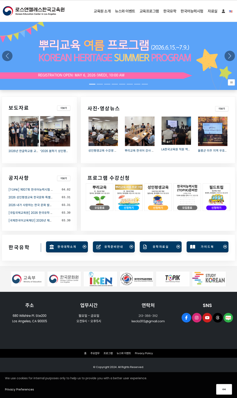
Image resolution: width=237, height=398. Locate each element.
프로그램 (108, 353)
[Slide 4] (122, 84)
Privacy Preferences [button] (19, 394)
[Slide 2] (107, 84)
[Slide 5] (130, 84)
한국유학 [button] (169, 11)
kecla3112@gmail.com (148, 321)
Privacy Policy (146, 353)
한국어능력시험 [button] (192, 11)
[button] (223, 11)
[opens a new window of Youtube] (207, 318)
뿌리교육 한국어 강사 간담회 (142, 151)
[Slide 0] (92, 84)
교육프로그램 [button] (149, 11)
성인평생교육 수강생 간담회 (105, 151)
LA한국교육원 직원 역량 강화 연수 (182, 149)
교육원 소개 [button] (102, 11)
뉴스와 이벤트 (125, 353)
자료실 (212, 11)
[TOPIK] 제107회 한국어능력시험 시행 (32, 190)
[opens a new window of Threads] (218, 318)
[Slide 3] (115, 84)
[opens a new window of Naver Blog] (229, 318)
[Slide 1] (100, 84)
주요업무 (94, 353)
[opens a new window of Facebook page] (186, 318)
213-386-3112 (148, 316)
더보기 (64, 108)
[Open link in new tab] (67, 246)
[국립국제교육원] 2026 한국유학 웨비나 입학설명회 (41, 213)
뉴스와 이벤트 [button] (125, 11)
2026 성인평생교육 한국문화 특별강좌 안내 (35, 197)
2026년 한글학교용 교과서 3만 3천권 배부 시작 (38, 151)
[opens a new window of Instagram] (196, 318)
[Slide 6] (137, 84)
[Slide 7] (145, 84)
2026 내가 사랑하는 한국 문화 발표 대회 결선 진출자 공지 (44, 205)
